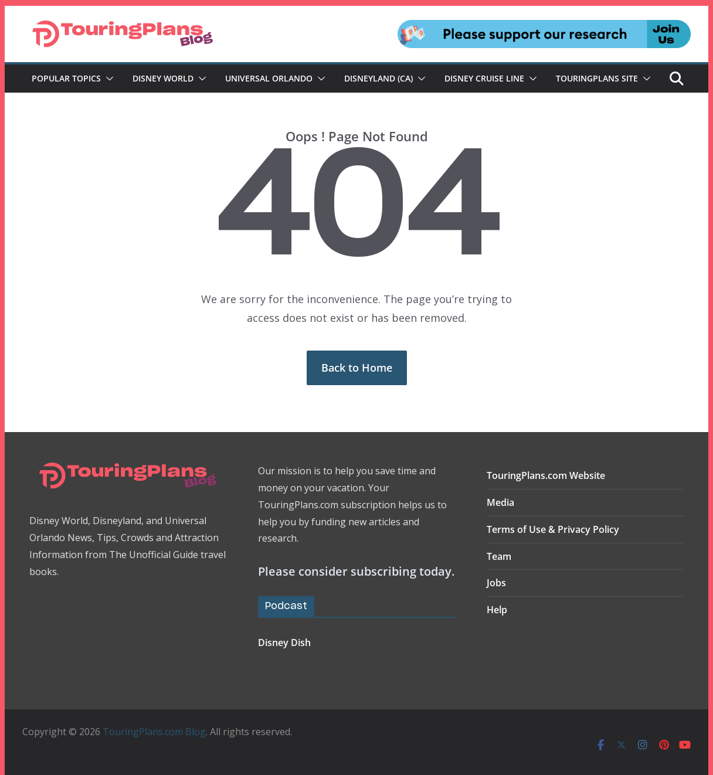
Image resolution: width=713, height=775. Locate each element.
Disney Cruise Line (484, 78)
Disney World (163, 78)
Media (500, 502)
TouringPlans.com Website (546, 475)
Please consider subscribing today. (356, 571)
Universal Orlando (269, 78)
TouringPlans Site (597, 78)
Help (497, 609)
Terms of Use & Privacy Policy (553, 529)
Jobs (496, 582)
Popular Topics (66, 78)
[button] (107, 78)
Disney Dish (284, 642)
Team (499, 556)
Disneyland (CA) (378, 78)
